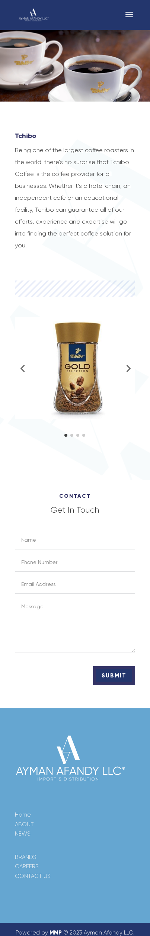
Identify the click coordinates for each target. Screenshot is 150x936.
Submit (114, 675)
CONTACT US (33, 876)
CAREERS (27, 866)
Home (23, 814)
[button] (22, 368)
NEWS (23, 833)
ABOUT (24, 824)
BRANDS (25, 857)
